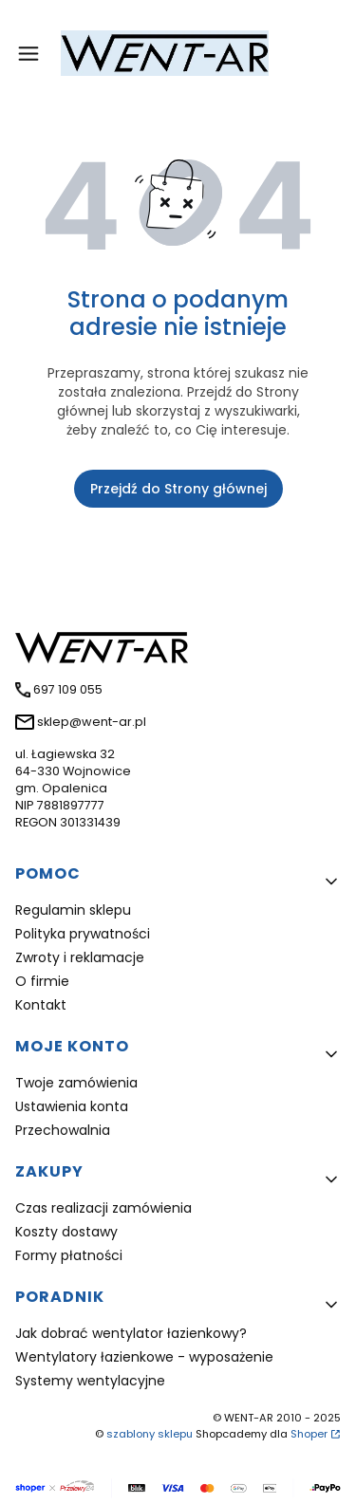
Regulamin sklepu (73, 910)
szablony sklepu (149, 1433)
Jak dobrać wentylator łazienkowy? (131, 1333)
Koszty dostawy (66, 1231)
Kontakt (40, 1004)
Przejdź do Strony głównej (178, 488)
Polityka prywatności (82, 933)
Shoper (309, 1433)
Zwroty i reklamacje (79, 957)
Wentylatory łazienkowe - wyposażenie (144, 1356)
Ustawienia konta (71, 1106)
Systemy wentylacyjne (90, 1380)
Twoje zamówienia (76, 1082)
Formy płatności (68, 1255)
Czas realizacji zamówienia (103, 1207)
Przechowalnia (62, 1130)
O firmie (42, 981)
